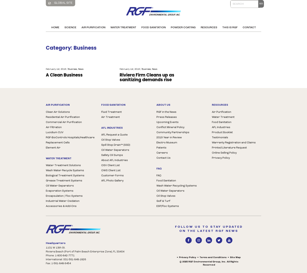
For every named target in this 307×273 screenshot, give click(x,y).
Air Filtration (54, 127)
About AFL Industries (114, 160)
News (80, 69)
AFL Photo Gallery (112, 180)
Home (55, 27)
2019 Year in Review (169, 137)
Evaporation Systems (59, 191)
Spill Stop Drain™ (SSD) (115, 145)
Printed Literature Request (229, 148)
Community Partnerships (172, 132)
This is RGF (229, 27)
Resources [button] (209, 27)
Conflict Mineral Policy (170, 127)
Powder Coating (183, 27)
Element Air (53, 148)
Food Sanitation (153, 27)
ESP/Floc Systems (167, 206)
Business (72, 69)
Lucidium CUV (54, 132)
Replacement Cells (58, 142)
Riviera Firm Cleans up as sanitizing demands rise (147, 77)
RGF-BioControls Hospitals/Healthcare (70, 137)
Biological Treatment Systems (65, 175)
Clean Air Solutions (58, 112)
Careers (162, 153)
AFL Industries (221, 127)
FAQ (158, 175)
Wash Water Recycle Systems (65, 170)
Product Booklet (222, 132)
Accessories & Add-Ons (61, 206)
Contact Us (163, 158)
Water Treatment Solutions (63, 165)
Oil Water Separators (60, 186)
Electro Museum (166, 142)
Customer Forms (112, 175)
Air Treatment (110, 117)
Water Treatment (123, 27)
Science (70, 27)
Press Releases (166, 117)
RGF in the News (166, 112)
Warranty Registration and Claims (234, 142)
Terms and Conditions (213, 257)
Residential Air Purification (63, 117)
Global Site (60, 3)
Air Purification (93, 27)
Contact (249, 27)
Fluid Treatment (111, 112)
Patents (161, 148)
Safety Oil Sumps (112, 155)
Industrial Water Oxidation (62, 201)
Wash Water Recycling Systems (176, 186)
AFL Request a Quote (114, 135)
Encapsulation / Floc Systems (64, 196)
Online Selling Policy (224, 153)
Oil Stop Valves (110, 140)
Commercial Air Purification (64, 122)
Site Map (235, 257)
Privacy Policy (221, 158)
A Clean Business (64, 75)
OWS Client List (111, 170)
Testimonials (220, 137)
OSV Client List (110, 165)
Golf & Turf (163, 201)
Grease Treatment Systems (64, 180)
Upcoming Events (167, 122)
